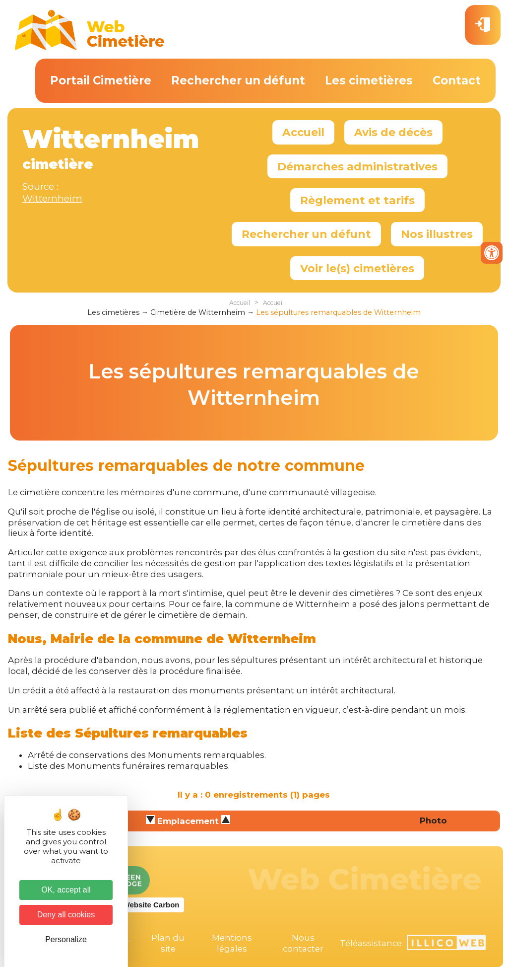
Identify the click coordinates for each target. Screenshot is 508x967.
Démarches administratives (357, 166)
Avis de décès (393, 132)
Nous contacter (303, 943)
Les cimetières (369, 80)
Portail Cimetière (100, 80)
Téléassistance (371, 943)
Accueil (303, 132)
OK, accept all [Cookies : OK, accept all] (66, 890)
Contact (457, 80)
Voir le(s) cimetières (357, 268)
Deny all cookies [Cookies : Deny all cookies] (66, 914)
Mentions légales (232, 943)
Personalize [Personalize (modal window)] (66, 939)
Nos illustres (437, 233)
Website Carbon (151, 904)
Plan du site (168, 943)
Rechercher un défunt (238, 80)
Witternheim (52, 198)
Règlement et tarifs (357, 200)
